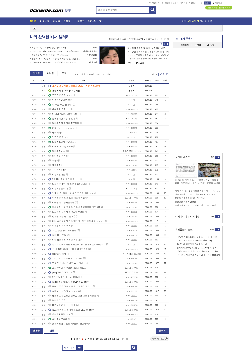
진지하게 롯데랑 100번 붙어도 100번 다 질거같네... (198, 248)
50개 (153, 74)
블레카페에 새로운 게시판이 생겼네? (67, 324)
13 (109, 339)
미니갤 (160, 3)
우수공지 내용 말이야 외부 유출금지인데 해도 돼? (74, 207)
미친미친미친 (56, 174)
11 (101, 339)
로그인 (207, 3)
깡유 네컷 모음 (57, 235)
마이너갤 (152, 3)
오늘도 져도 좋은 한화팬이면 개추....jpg (194, 240)
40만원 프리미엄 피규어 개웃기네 (190, 198)
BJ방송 (92, 21)
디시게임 (183, 3)
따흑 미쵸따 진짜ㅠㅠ (60, 146)
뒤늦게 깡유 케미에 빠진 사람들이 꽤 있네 (70, 286)
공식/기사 (107, 74)
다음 (123, 339)
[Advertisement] (14, 127)
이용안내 (165, 39)
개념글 (50, 73)
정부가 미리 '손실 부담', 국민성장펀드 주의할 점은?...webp (57, 62)
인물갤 (168, 3)
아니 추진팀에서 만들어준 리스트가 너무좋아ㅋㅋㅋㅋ (76, 221)
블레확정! (54, 300)
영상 (83, 74)
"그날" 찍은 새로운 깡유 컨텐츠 (65, 258)
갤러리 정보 (114, 39)
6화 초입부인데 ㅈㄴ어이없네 (64, 277)
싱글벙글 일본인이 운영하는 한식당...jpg (50, 55)
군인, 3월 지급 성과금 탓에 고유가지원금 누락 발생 (197, 205)
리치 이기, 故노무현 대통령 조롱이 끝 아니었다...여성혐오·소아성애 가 (197, 191)
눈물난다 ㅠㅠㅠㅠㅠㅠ (61, 128)
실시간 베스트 (182, 157)
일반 (77, 74)
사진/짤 (90, 74)
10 (97, 339)
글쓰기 (165, 74)
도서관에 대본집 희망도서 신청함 (66, 212)
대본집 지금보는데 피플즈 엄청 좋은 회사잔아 (72, 296)
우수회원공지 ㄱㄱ (59, 314)
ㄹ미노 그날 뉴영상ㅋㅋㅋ (62, 291)
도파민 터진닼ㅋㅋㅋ (60, 95)
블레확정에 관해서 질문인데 (63, 123)
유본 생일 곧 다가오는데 (62, 230)
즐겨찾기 (185, 45)
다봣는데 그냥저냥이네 (61, 202)
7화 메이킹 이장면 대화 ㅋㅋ (64, 179)
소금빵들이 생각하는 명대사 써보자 (67, 268)
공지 (64, 73)
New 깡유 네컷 (57, 254)
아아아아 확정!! (57, 156)
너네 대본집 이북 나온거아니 (64, 240)
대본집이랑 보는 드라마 (61, 305)
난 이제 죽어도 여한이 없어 (63, 114)
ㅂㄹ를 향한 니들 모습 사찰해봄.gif (66, 198)
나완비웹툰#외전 (58, 188)
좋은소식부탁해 (57, 319)
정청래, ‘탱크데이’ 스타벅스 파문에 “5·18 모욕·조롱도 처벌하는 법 (57, 51)
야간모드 (218, 3)
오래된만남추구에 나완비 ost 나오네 (67, 184)
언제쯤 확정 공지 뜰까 (60, 216)
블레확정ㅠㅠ (56, 151)
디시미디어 (181, 216)
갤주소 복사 (153, 39)
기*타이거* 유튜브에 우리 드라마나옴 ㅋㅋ (70, 193)
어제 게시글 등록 (197, 21)
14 (113, 339)
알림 (210, 45)
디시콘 (199, 3)
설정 (124, 39)
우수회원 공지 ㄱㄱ (59, 109)
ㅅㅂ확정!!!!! (56, 170)
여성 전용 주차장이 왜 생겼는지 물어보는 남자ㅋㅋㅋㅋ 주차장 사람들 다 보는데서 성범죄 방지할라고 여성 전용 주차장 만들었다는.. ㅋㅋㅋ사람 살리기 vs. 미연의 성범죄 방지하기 (148, 55)
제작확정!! (55, 165)
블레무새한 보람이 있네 (61, 118)
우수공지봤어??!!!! (59, 100)
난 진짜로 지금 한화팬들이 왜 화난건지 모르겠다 (198, 255)
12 (105, 339)
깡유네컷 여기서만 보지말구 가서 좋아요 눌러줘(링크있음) (77, 244)
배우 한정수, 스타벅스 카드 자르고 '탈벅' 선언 (195, 194)
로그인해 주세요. (184, 38)
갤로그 (175, 3)
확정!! (53, 160)
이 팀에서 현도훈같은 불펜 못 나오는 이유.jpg (197, 237)
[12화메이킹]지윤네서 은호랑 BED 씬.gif (69, 310)
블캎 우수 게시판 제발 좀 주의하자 (66, 263)
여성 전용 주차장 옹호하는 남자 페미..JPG (146, 48)
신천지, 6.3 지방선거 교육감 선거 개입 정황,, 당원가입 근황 (57, 59)
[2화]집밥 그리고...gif (60, 272)
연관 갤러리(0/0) (137, 39)
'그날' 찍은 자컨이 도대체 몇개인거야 (68, 249)
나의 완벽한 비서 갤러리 (50, 37)
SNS (98, 74)
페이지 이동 (160, 338)
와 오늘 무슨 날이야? (60, 104)
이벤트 (192, 3)
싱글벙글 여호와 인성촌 (185, 202)
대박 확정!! (55, 132)
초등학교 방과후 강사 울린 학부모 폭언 (49, 48)
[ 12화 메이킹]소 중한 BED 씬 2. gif (67, 282)
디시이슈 (194, 216)
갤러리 (33, 21)
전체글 (36, 73)
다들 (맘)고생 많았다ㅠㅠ (62, 142)
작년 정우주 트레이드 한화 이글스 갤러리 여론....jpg (198, 251)
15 (117, 339)
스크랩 (198, 45)
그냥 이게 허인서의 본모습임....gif (192, 244)
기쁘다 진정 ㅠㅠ (58, 137)
